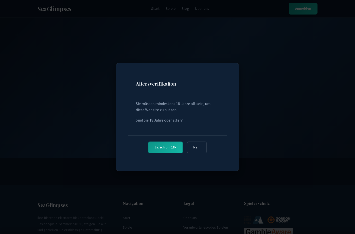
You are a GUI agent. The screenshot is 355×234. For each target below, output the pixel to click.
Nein (196, 147)
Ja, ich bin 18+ (166, 147)
